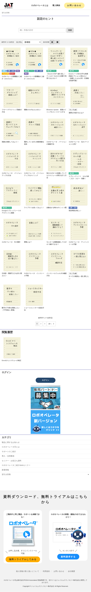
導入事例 (56, 5)
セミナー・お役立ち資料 (11, 461)
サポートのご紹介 (9, 451)
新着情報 (5, 470)
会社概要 (71, 571)
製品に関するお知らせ (11, 442)
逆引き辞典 (5, 13)
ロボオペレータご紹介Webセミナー (16, 465)
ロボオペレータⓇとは (11, 447)
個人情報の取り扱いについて (27, 571)
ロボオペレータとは (39, 5)
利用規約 (46, 571)
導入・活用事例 (8, 456)
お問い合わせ (74, 5)
